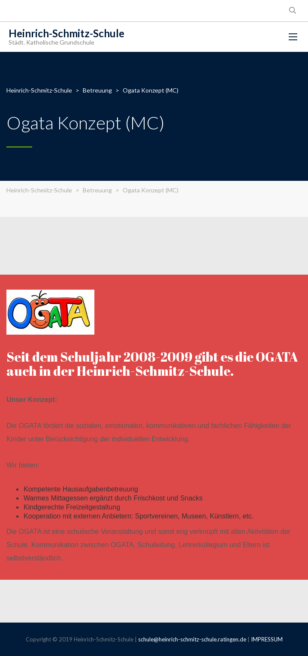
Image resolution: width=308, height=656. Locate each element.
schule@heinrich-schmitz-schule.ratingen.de (192, 639)
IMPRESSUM (267, 639)
